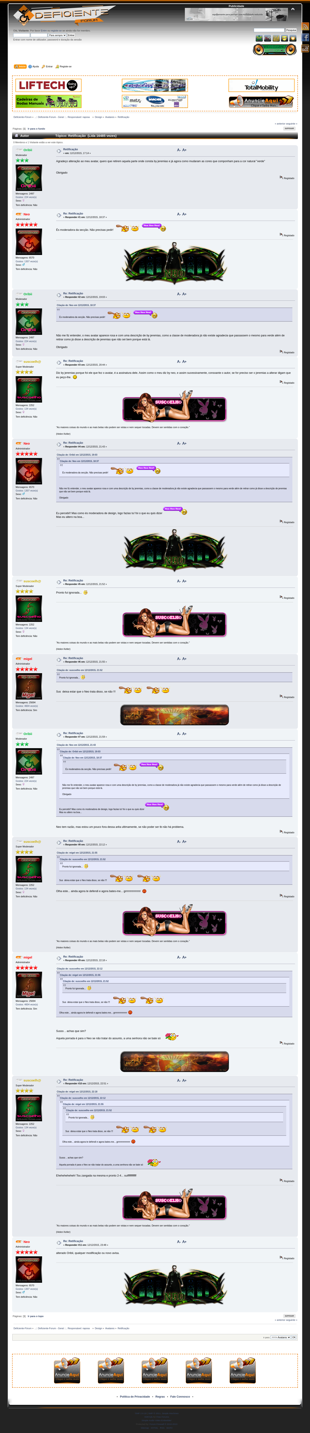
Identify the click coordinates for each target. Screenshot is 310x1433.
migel (28, 659)
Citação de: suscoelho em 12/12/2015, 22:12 (79, 969)
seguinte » (291, 123)
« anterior (280, 123)
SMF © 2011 (154, 1413)
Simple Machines (170, 1413)
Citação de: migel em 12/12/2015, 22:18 (77, 1091)
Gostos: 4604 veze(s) (27, 706)
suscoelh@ (32, 361)
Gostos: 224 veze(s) (26, 197)
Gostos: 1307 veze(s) (27, 261)
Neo (27, 214)
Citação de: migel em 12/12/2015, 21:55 (77, 853)
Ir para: (266, 1337)
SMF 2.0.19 (141, 1413)
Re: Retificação (73, 213)
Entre (44, 30)
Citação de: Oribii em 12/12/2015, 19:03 (77, 455)
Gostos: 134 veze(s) (26, 408)
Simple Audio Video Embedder (156, 1420)
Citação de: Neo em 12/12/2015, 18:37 (76, 305)
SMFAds (148, 1417)
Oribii (28, 150)
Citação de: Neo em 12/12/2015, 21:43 (76, 745)
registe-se (56, 30)
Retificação (70, 149)
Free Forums (162, 1417)
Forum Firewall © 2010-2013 (163, 1424)
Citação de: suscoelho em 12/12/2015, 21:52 (79, 670)
